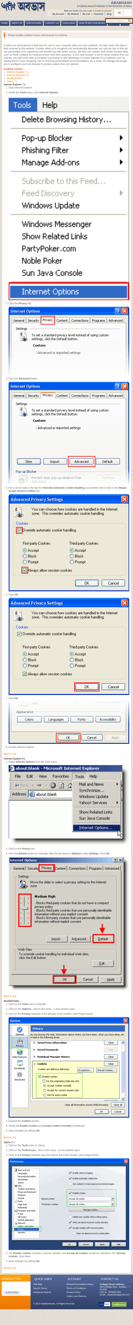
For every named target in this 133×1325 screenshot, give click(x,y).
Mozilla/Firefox (14, 78)
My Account (58, 14)
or (93, 11)
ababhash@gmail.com (118, 1294)
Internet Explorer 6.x (18, 75)
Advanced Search (42, 1292)
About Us (17, 23)
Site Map (37, 1284)
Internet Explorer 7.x (18, 72)
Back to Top (10, 753)
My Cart (86, 14)
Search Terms (40, 1288)
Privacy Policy (73, 1292)
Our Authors (33, 23)
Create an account (103, 11)
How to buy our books (92, 23)
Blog (109, 14)
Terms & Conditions (76, 1288)
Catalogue (69, 23)
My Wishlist (73, 14)
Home (5, 23)
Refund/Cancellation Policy (79, 1284)
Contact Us (52, 23)
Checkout (98, 14)
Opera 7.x (12, 81)
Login (89, 11)
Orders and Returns (76, 1296)
